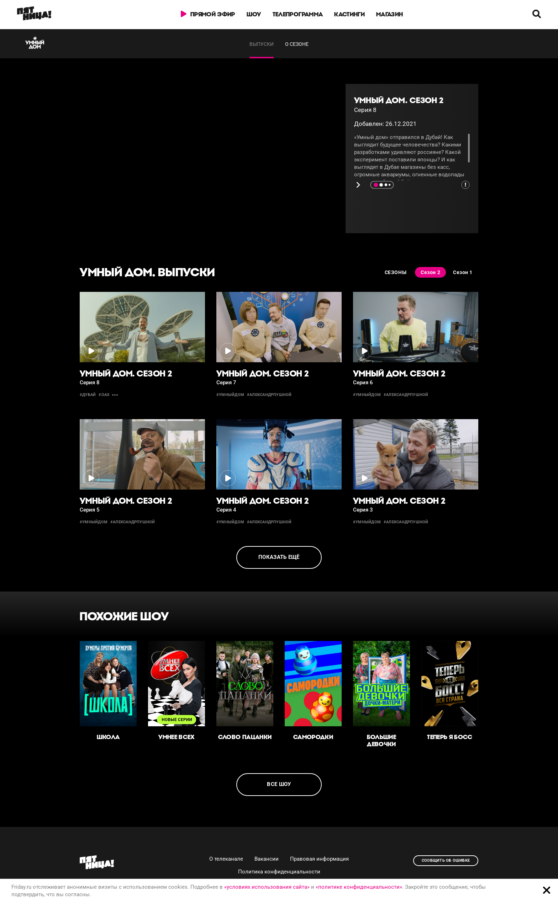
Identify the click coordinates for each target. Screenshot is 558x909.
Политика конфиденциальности (279, 871)
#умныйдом (230, 394)
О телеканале (226, 859)
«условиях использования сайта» (267, 887)
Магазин (389, 14)
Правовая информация (319, 859)
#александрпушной (269, 394)
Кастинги (349, 14)
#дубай (88, 394)
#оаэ (104, 394)
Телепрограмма (298, 14)
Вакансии (266, 859)
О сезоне (297, 44)
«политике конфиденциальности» (359, 887)
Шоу (254, 14)
